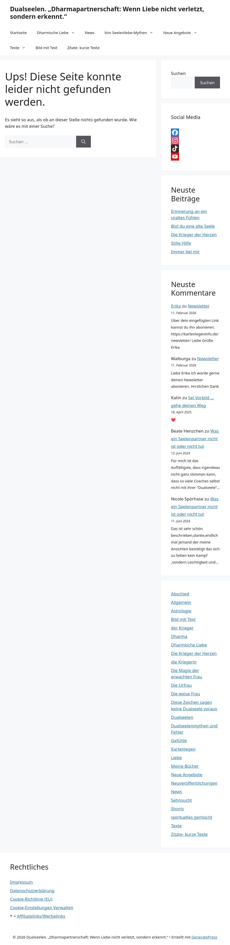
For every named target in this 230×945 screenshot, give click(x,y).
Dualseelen (182, 717)
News (90, 32)
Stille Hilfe (181, 243)
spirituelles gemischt (191, 817)
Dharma (179, 636)
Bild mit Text (46, 47)
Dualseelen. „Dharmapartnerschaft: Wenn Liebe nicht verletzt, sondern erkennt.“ (107, 13)
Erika (176, 306)
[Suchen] (83, 142)
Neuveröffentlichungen (194, 783)
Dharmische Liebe (58, 32)
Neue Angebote (182, 32)
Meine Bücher (185, 766)
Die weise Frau (185, 694)
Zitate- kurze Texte (83, 47)
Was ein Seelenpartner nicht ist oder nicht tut (194, 438)
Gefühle (179, 740)
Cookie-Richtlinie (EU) (31, 899)
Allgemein (181, 602)
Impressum (21, 882)
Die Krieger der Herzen (194, 234)
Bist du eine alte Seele (193, 226)
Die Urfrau (181, 685)
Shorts (177, 809)
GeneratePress (204, 936)
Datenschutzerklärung (32, 890)
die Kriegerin (183, 662)
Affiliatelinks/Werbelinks (41, 916)
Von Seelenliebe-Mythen (131, 32)
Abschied (180, 594)
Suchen (178, 73)
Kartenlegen (183, 749)
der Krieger (182, 628)
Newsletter (198, 306)
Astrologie (181, 611)
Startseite (18, 32)
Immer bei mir (185, 251)
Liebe (176, 757)
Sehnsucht (181, 800)
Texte (20, 47)
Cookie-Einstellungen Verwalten (41, 907)
